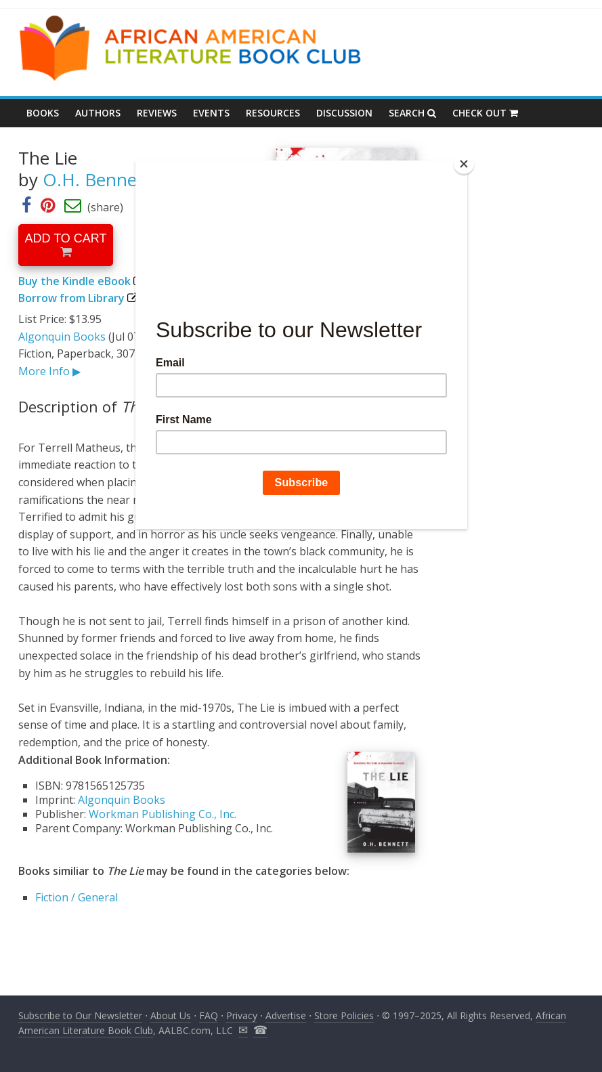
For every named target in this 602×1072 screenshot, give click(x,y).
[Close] (464, 164)
